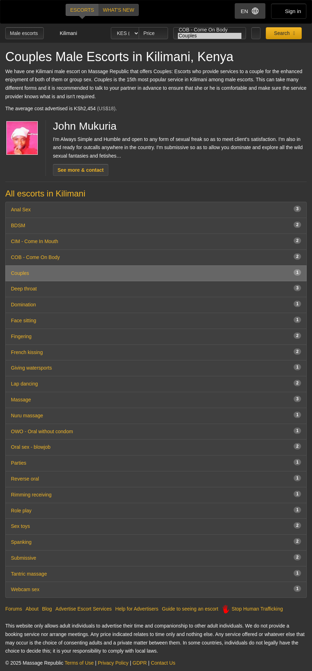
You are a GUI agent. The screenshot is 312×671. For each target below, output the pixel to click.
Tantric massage (156, 573)
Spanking (156, 541)
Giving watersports (156, 367)
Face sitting (156, 320)
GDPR (140, 663)
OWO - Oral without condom (156, 431)
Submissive (156, 557)
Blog (47, 609)
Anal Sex (156, 209)
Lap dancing (156, 383)
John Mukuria (84, 126)
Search (280, 33)
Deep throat (156, 288)
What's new (118, 10)
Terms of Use (79, 663)
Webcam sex (156, 588)
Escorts (82, 10)
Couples (209, 36)
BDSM (156, 225)
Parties (156, 462)
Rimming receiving (156, 494)
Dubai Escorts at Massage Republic (29, 12)
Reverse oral (156, 478)
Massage (156, 399)
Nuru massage (156, 415)
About (31, 609)
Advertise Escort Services (83, 609)
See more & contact (81, 170)
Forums (13, 609)
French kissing (156, 351)
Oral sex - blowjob (156, 446)
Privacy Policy (113, 663)
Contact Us (163, 663)
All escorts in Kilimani (45, 193)
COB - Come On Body (209, 30)
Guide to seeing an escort (190, 609)
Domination (156, 304)
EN (250, 11)
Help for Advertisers (136, 609)
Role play (156, 510)
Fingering (156, 335)
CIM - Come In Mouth (156, 240)
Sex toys (156, 525)
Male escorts (24, 33)
